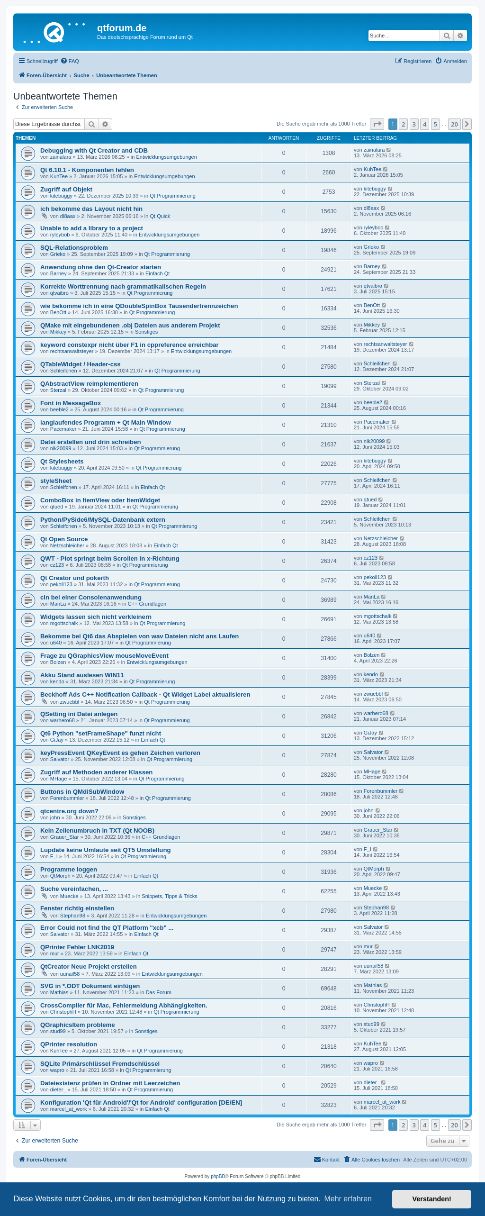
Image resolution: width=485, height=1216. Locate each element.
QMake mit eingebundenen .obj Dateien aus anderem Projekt (130, 325)
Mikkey (58, 332)
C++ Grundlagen (147, 604)
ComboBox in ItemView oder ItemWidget (100, 500)
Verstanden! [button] (432, 1199)
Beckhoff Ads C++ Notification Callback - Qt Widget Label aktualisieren (145, 694)
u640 (56, 642)
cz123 (57, 565)
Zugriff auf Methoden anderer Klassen (96, 772)
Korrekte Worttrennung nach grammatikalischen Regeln (123, 286)
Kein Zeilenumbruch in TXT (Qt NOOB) (97, 830)
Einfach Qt (157, 273)
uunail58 (70, 974)
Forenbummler (67, 798)
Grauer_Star (64, 837)
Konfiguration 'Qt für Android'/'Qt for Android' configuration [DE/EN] (141, 1102)
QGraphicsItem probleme (77, 1024)
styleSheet (56, 480)
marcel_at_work (68, 1109)
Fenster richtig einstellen (77, 908)
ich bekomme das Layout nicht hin (91, 208)
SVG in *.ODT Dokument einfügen (90, 985)
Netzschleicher (67, 545)
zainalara (61, 157)
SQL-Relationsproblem (74, 247)
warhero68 (62, 720)
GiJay (56, 740)
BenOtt (58, 312)
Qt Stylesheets (62, 461)
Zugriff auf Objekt (66, 189)
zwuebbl (69, 702)
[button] (377, 124)
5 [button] (435, 124)
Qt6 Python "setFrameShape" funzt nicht (100, 733)
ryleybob (60, 234)
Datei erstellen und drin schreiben (90, 441)
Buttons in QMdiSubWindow (82, 791)
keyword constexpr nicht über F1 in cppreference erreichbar (129, 344)
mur (54, 953)
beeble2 (59, 409)
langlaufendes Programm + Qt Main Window (105, 422)
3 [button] (414, 124)
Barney (58, 273)
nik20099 (61, 448)
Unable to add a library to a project (91, 228)
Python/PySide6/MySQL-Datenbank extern (102, 519)
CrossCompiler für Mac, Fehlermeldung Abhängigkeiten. (123, 1005)
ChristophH (63, 1012)
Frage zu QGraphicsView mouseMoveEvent (104, 655)
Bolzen (58, 662)
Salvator (59, 759)
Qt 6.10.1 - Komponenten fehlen (87, 169)
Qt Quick (160, 216)
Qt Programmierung (173, 196)
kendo (57, 681)
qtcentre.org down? (69, 811)
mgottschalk (64, 623)
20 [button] (454, 124)
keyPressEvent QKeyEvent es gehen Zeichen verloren (120, 752)
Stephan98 (72, 915)
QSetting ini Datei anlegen (78, 713)
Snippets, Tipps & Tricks (169, 896)
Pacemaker (63, 429)
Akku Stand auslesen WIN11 (82, 675)
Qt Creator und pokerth (74, 577)
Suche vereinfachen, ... (74, 888)
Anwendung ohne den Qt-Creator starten (100, 267)
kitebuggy (61, 196)
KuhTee (59, 176)
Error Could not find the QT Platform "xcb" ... (106, 927)
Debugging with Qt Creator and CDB (94, 150)
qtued (56, 506)
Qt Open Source (64, 539)
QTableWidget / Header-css (80, 364)
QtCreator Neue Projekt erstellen (88, 966)
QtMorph (60, 876)
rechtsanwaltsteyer (72, 351)
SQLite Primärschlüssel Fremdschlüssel (100, 1063)
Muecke (69, 896)
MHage (58, 778)
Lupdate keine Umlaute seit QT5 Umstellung (105, 849)
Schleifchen (63, 370)
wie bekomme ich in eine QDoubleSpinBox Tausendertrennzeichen (139, 305)
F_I (54, 856)
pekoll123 (61, 584)
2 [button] (403, 124)
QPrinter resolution (68, 1044)
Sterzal (58, 390)
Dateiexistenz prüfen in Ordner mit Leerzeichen (110, 1083)
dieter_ (58, 1089)
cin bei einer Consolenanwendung (91, 597)
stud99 (58, 1031)
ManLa (58, 604)
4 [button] (424, 124)
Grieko (57, 254)
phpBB (218, 1176)
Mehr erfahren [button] (348, 1199)
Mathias (59, 992)
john (55, 817)
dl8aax (67, 216)
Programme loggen (68, 869)
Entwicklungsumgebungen (166, 157)
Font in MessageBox (70, 403)
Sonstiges (146, 332)
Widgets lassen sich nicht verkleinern (96, 616)
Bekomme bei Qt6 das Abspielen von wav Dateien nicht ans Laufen (139, 636)
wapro (57, 1070)
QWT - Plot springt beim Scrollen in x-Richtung (110, 558)
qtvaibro (59, 293)
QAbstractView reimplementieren (89, 383)
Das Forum (158, 992)
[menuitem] (69, 61)
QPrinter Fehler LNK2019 (77, 947)
